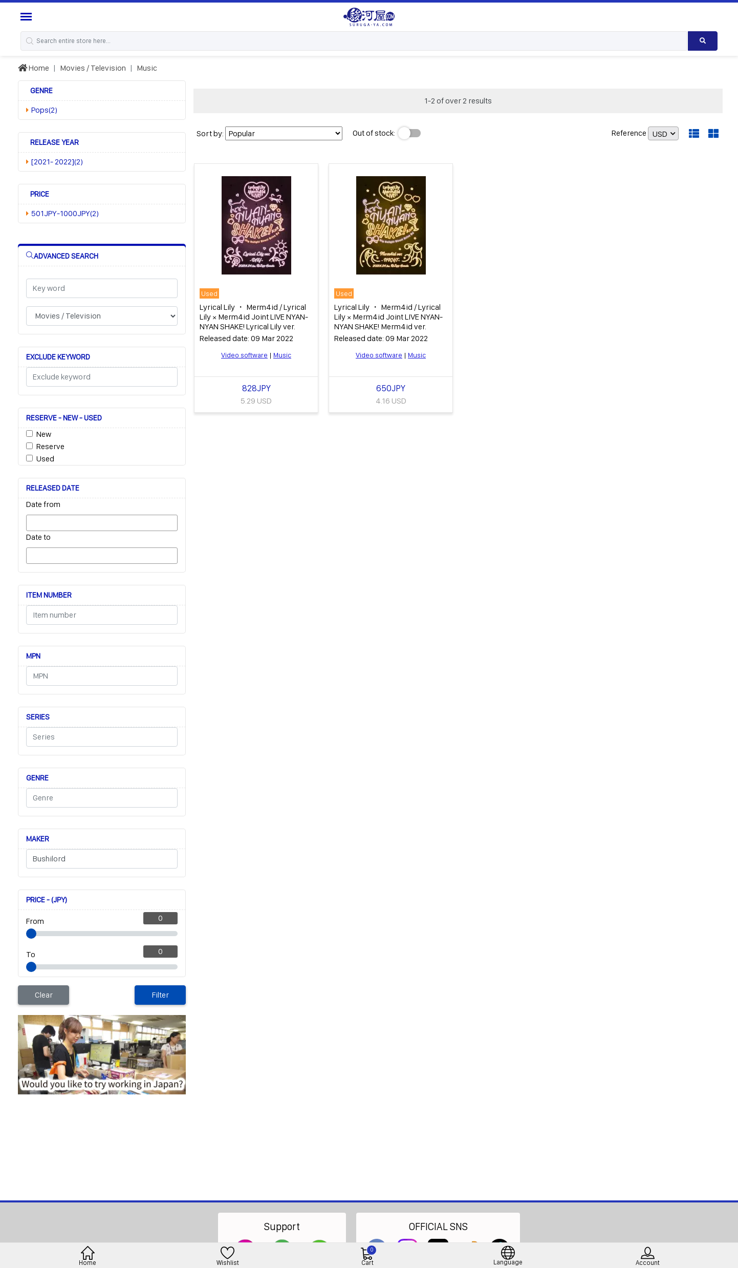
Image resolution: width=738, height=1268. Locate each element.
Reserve (50, 446)
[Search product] (703, 41)
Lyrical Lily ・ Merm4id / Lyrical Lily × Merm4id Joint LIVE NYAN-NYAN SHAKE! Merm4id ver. (388, 316)
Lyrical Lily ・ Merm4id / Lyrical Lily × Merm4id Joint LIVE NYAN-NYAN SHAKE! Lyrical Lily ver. (254, 316)
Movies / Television (93, 68)
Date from (43, 504)
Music (147, 68)
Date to (38, 537)
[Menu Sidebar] (27, 17)
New (43, 434)
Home (33, 68)
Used (45, 458)
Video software (244, 355)
